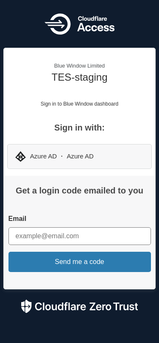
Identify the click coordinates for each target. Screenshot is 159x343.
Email (17, 218)
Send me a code (79, 261)
